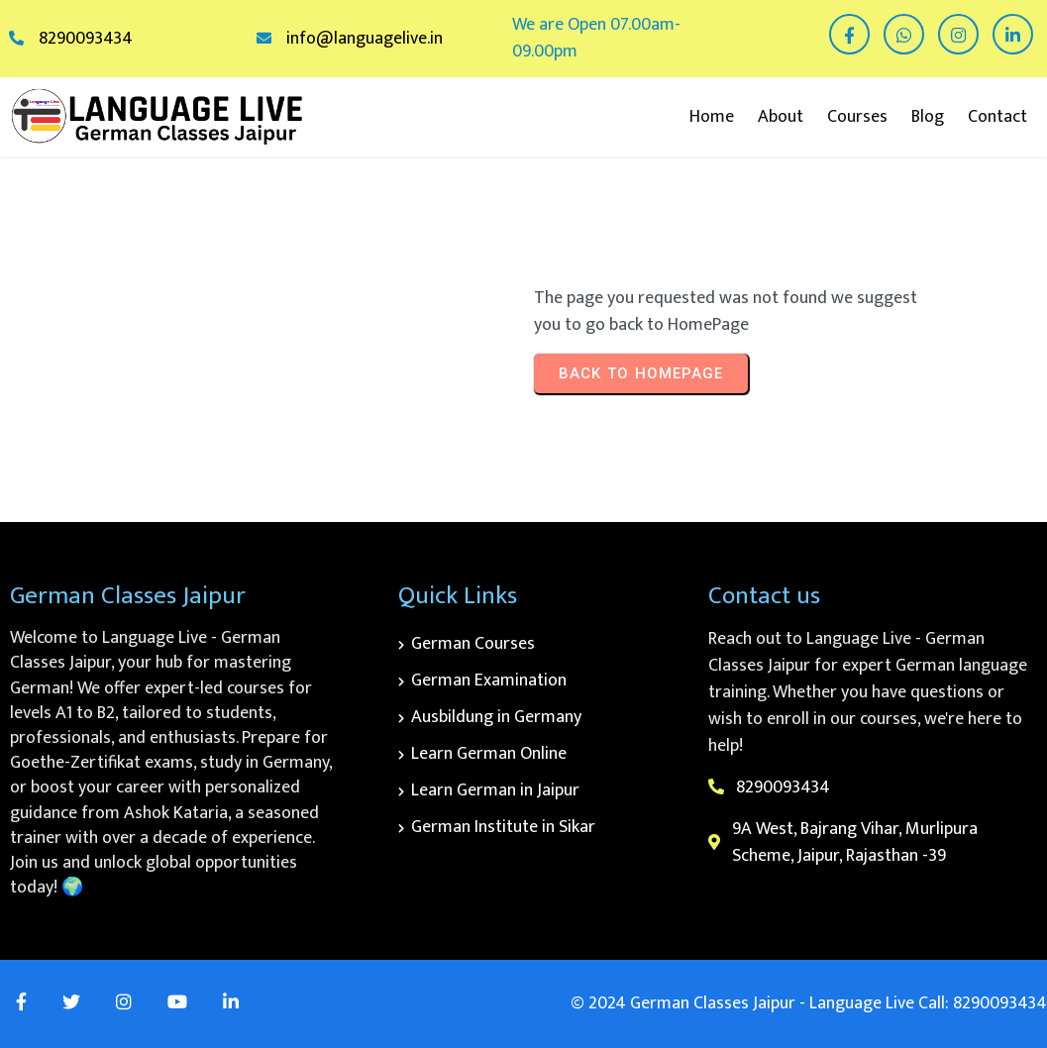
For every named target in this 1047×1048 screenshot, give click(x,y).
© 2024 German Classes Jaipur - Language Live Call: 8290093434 (809, 1003)
